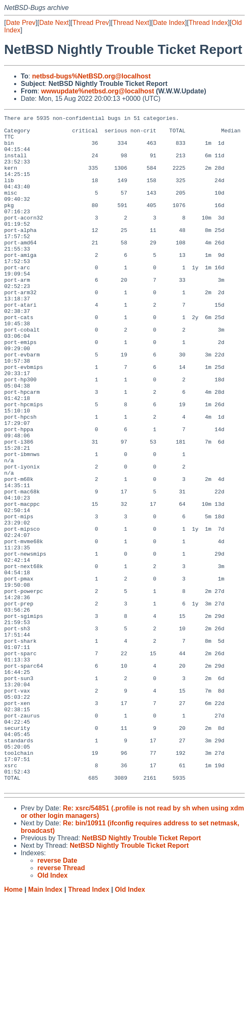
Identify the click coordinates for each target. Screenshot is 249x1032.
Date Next (53, 22)
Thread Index (208, 22)
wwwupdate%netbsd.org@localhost (97, 91)
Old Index (130, 1023)
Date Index (169, 22)
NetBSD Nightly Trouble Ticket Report (141, 972)
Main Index (45, 1023)
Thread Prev (91, 22)
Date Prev (20, 22)
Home (13, 1023)
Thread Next (130, 22)
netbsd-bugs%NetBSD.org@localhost (91, 76)
